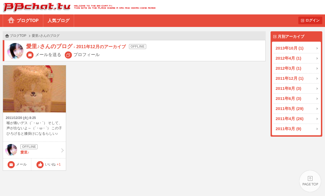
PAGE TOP (310, 181)
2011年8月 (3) (288, 88)
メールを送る (48, 54)
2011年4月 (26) (290, 118)
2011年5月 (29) (290, 108)
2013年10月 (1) (290, 48)
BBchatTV (77, 7)
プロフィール (86, 54)
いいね (53, 164)
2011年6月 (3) (288, 98)
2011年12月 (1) (290, 78)
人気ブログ (58, 20)
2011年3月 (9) (288, 128)
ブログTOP (28, 20)
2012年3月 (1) (288, 68)
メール (21, 164)
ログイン (312, 20)
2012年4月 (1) (288, 58)
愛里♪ (34, 150)
